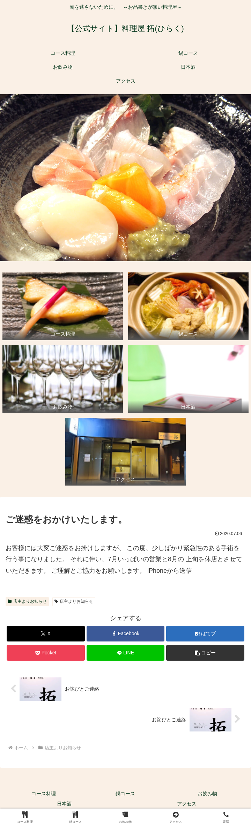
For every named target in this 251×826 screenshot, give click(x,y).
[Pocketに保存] (45, 653)
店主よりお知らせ (27, 601)
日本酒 (64, 803)
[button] (205, 653)
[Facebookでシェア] (125, 633)
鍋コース (125, 793)
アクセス (187, 803)
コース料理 (43, 793)
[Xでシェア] (45, 633)
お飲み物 (207, 793)
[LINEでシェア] (125, 653)
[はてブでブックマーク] (205, 633)
